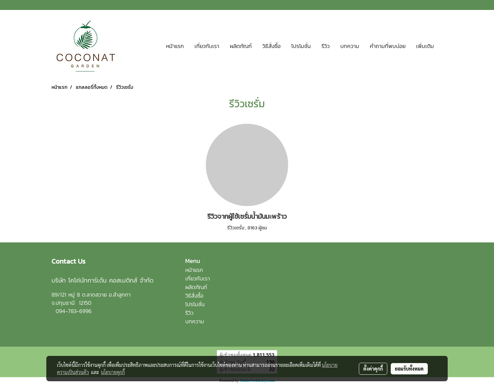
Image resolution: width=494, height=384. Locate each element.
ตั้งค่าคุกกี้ (373, 368)
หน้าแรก (175, 46)
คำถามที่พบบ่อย (387, 46)
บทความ (349, 46)
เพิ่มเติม (425, 46)
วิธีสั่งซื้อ (271, 46)
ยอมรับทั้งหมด (409, 368)
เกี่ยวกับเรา (207, 46)
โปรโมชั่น (301, 46)
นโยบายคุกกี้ (113, 372)
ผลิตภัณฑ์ (241, 46)
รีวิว (325, 46)
